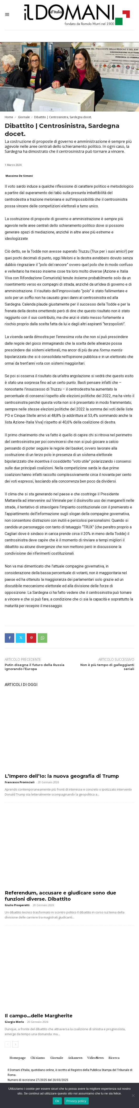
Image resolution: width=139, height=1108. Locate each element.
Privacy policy (76, 1101)
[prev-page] (8, 1044)
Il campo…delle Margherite (38, 1016)
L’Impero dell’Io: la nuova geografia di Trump (62, 776)
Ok (57, 1101)
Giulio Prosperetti (17, 905)
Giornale (23, 117)
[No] (133, 1095)
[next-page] (15, 1044)
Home (9, 117)
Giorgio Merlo (14, 1022)
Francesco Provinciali (20, 782)
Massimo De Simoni (19, 175)
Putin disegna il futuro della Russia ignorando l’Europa (34, 667)
